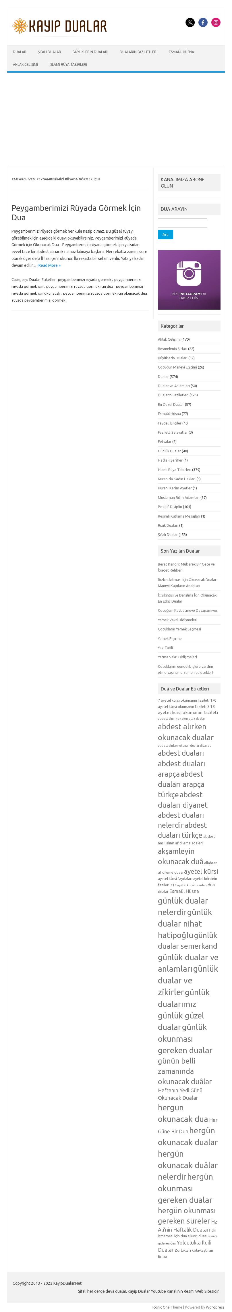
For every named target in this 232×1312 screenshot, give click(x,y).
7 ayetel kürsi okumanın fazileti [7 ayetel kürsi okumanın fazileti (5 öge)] (183, 700)
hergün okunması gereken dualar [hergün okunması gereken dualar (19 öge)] (185, 1188)
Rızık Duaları (168, 525)
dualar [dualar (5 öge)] (163, 892)
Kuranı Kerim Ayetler (175, 488)
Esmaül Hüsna (181, 52)
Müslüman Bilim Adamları (179, 497)
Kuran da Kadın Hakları (177, 479)
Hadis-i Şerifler (170, 460)
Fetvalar (164, 441)
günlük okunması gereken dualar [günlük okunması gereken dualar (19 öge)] (185, 1038)
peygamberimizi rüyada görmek (84, 279)
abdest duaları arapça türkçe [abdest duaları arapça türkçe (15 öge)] (181, 784)
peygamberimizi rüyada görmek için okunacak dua (105, 293)
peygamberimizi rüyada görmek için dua (79, 286)
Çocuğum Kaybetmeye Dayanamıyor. (188, 610)
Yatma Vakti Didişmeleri (177, 657)
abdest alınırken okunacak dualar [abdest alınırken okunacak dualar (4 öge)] (181, 718)
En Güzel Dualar (171, 404)
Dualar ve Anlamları (174, 386)
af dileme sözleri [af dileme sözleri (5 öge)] (189, 843)
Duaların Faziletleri (138, 52)
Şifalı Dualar (49, 52)
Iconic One (161, 1307)
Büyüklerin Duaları (90, 52)
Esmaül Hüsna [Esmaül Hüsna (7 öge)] (184, 891)
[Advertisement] (116, 120)
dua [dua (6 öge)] (211, 884)
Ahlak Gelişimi (25, 64)
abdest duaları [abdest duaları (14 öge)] (181, 753)
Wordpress (215, 1307)
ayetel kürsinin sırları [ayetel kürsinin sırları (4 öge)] (192, 885)
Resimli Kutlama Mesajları (179, 516)
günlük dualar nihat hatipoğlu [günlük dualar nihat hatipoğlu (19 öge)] (185, 923)
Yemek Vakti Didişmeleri (177, 620)
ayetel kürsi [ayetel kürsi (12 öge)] (201, 871)
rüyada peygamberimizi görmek (38, 300)
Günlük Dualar (169, 451)
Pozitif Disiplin (170, 507)
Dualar (19, 52)
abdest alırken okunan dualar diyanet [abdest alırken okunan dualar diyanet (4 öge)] (184, 745)
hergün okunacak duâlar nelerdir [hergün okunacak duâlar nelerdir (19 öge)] (188, 1165)
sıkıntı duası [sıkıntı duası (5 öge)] (197, 1236)
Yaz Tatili (165, 648)
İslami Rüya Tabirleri (68, 64)
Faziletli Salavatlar (173, 432)
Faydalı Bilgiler (169, 423)
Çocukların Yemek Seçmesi (179, 629)
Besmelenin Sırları (172, 349)
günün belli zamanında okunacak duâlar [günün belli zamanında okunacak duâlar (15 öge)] (185, 1071)
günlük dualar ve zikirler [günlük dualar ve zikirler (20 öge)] (188, 980)
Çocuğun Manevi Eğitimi (177, 367)
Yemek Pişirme (170, 638)
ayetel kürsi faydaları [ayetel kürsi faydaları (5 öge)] (175, 879)
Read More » (49, 265)
